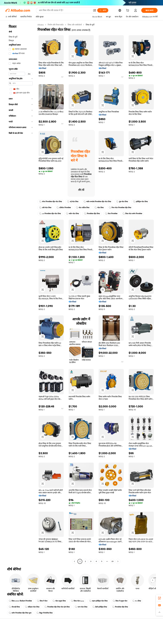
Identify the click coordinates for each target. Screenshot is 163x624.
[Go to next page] (117, 561)
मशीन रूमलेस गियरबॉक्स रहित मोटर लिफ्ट (97, 202)
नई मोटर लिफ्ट (72, 202)
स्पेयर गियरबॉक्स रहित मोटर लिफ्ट (50, 202)
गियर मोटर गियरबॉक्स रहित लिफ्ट (120, 208)
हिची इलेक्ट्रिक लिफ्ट (100, 607)
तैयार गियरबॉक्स (111, 214)
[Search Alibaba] (65, 10)
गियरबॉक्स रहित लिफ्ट (92, 214)
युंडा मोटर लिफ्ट (122, 202)
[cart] (128, 11)
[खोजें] (102, 10)
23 (112, 561)
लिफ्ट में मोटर (42, 601)
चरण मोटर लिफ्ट (81, 607)
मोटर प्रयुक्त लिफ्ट (59, 601)
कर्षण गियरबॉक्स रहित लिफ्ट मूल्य (20, 613)
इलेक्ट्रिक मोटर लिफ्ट (140, 202)
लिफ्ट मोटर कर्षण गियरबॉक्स (132, 214)
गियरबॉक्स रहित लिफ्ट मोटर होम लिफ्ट (57, 607)
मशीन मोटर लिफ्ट (72, 214)
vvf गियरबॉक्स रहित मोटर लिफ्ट (50, 214)
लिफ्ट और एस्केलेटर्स (75, 25)
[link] (159, 598)
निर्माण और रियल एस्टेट (56, 25)
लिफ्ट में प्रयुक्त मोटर (120, 601)
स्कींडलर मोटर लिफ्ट (32, 607)
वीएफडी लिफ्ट (14, 607)
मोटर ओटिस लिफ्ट (82, 208)
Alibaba (40, 25)
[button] (94, 10)
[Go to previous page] (74, 561)
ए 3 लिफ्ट (136, 601)
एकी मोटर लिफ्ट (45, 208)
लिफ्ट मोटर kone (77, 601)
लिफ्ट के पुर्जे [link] (90, 25)
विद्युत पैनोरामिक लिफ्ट (45, 613)
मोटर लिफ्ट (99, 208)
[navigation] (20, 293)
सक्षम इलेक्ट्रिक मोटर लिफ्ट (98, 601)
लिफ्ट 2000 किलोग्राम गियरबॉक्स (20, 601)
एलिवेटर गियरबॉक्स (64, 208)
